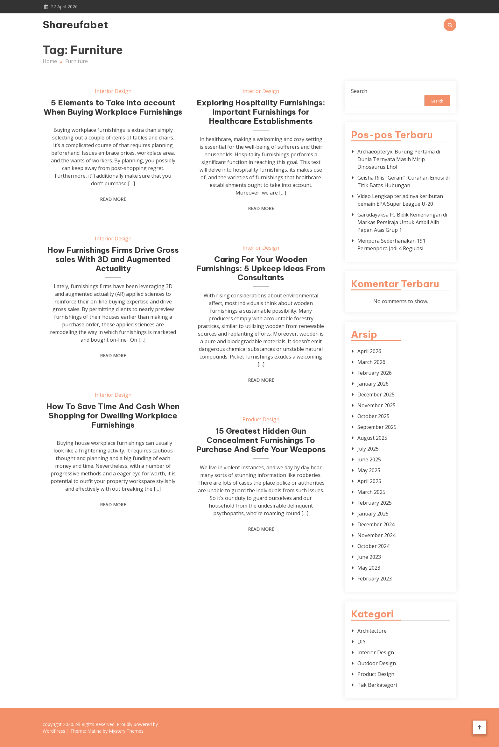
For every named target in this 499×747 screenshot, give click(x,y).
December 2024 (376, 524)
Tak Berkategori (377, 684)
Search (359, 91)
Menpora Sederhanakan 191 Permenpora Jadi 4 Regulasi (391, 244)
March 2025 (371, 491)
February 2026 (374, 372)
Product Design (260, 419)
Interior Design (113, 91)
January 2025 (373, 513)
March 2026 (371, 362)
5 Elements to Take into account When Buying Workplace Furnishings (113, 107)
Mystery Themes (126, 731)
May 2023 (368, 567)
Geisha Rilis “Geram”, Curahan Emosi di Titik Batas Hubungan (403, 181)
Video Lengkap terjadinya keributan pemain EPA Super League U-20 (400, 200)
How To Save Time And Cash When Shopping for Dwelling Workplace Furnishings (112, 416)
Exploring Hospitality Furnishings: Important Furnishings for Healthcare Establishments (261, 112)
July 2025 (368, 448)
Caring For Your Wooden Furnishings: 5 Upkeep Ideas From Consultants (260, 268)
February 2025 (374, 502)
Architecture (372, 630)
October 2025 (373, 416)
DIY (361, 641)
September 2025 (377, 426)
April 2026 (369, 351)
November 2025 (376, 405)
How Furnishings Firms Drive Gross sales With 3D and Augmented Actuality (113, 259)
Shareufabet (75, 24)
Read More (113, 199)
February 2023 (374, 578)
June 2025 (369, 459)
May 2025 (368, 470)
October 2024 (373, 546)
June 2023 (369, 556)
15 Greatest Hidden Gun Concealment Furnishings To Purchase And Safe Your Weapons (261, 440)
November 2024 (376, 535)
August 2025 (372, 437)
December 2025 (376, 394)
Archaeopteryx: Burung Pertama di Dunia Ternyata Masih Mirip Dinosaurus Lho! (398, 159)
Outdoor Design (376, 663)
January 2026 (373, 383)
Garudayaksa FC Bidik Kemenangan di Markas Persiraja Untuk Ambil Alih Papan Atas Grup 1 (402, 222)
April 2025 (369, 481)
